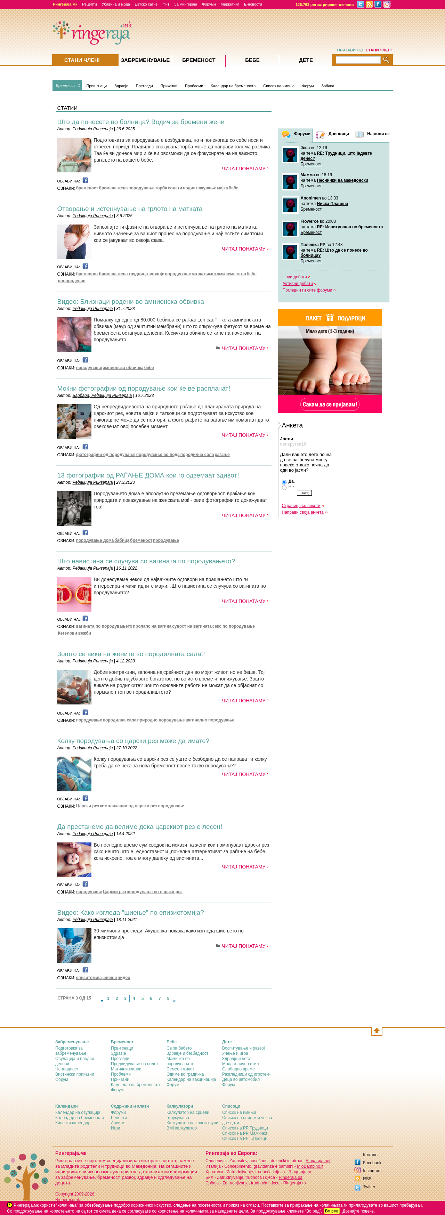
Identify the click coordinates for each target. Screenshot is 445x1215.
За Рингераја (185, 4)
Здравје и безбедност (187, 1053)
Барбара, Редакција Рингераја (102, 395)
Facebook (372, 1162)
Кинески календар (72, 1122)
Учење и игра (235, 1053)
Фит (165, 4)
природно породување (161, 720)
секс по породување (233, 626)
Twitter (369, 1186)
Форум (308, 86)
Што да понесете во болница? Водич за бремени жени (141, 121)
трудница (138, 273)
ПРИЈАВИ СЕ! (350, 50)
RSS (367, 1178)
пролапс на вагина (152, 626)
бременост (87, 188)
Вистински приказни (74, 1074)
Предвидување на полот (134, 1063)
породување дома (95, 540)
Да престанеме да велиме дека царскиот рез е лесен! (139, 826)
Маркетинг (230, 4)
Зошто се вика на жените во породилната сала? (131, 654)
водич (189, 188)
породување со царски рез (155, 891)
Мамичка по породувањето (180, 1061)
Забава (328, 86)
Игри (115, 1128)
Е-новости (253, 4)
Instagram (372, 1170)
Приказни (169, 86)
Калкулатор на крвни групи (192, 1122)
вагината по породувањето (104, 626)
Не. (288, 487)
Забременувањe (145, 60)
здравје (156, 273)
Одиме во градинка (185, 1074)
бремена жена (113, 188)
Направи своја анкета (303, 512)
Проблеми (194, 86)
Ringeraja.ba (290, 1177)
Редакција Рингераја (93, 129)
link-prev (102, 1000)
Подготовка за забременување (70, 1051)
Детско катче (146, 4)
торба (161, 188)
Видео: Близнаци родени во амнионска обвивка (130, 301)
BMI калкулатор (182, 1128)
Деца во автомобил (241, 1079)
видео (124, 977)
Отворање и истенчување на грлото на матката (130, 208)
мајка (222, 188)
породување (142, 188)
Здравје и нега (236, 1058)
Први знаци (96, 86)
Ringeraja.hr (300, 1171)
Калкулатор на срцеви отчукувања (188, 1115)
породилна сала (197, 454)
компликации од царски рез (128, 806)
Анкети (117, 1122)
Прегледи (144, 86)
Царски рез (87, 806)
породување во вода (158, 454)
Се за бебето (179, 1048)
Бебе (252, 60)
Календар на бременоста (233, 86)
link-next (174, 1000)
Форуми (209, 4)
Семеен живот (180, 1069)
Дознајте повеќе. (358, 1211)
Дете (306, 60)
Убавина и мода (116, 4)
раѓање (222, 454)
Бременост (65, 85)
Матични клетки (126, 1069)
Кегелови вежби (74, 633)
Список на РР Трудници (245, 1128)
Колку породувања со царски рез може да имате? (133, 740)
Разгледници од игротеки (246, 1074)
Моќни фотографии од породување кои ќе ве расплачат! (143, 388)
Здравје (121, 86)
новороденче (72, 280)
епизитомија (89, 977)
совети (175, 188)
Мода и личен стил (240, 1063)
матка (197, 273)
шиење (110, 977)
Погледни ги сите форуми (307, 290)
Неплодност (67, 1069)
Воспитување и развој (243, 1048)
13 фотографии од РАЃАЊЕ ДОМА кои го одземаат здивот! (148, 475)
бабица (121, 540)
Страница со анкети (301, 505)
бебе (233, 188)
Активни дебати (298, 283)
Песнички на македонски (342, 180)
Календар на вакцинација (191, 1079)
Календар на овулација (77, 1112)
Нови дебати (295, 277)
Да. (288, 481)
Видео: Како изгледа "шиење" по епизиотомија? (130, 912)
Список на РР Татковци (244, 1138)
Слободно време (238, 1069)
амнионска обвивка (123, 367)
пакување (206, 188)
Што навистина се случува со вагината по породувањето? (146, 561)
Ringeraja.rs (294, 1183)
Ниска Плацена (332, 203)
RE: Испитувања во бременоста (350, 227)
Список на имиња (278, 86)
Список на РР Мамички (244, 1133)
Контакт (370, 1154)
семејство (236, 273)
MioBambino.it (310, 1166)
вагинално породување (209, 720)
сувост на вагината (192, 626)
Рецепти (89, 4)
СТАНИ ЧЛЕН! (379, 50)
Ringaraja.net (318, 1160)
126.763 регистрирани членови (325, 4)
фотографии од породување (106, 454)
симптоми (214, 273)
